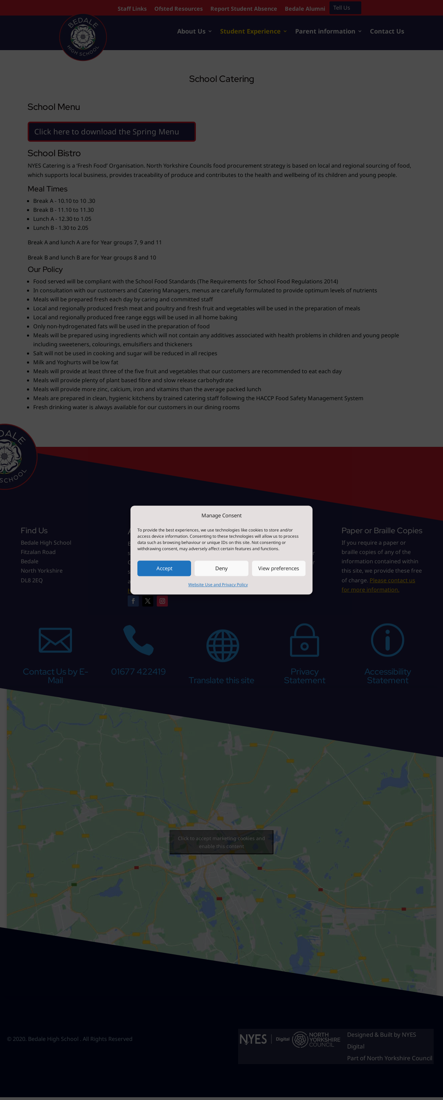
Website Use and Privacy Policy (218, 584)
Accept (164, 568)
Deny (221, 568)
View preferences (278, 568)
